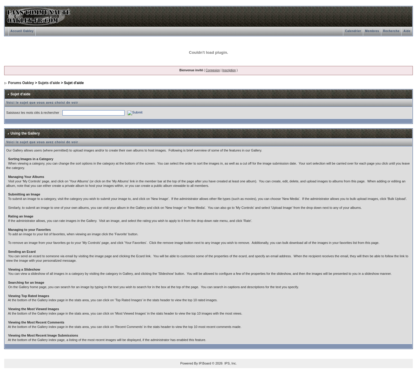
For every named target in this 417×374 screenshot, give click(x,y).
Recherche (391, 31)
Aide (406, 31)
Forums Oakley (21, 83)
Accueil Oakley (22, 31)
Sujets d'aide (49, 83)
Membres (372, 31)
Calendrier (353, 31)
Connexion (213, 70)
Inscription (229, 70)
